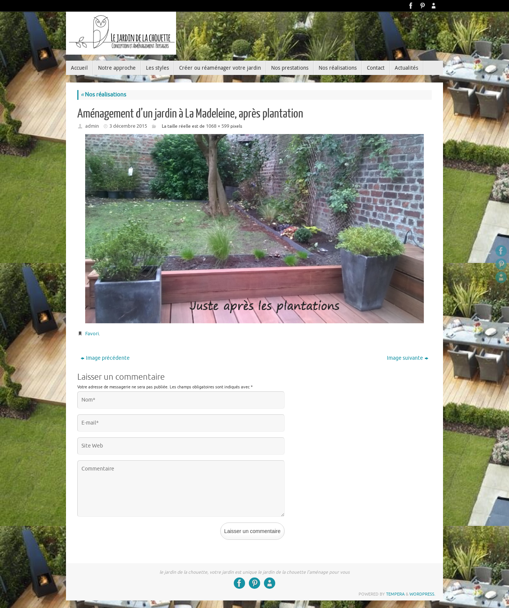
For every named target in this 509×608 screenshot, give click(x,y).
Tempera (395, 594)
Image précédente (105, 358)
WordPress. (422, 594)
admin (92, 126)
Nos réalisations (103, 94)
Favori (92, 333)
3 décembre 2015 (128, 126)
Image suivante (407, 358)
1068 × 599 (217, 126)
